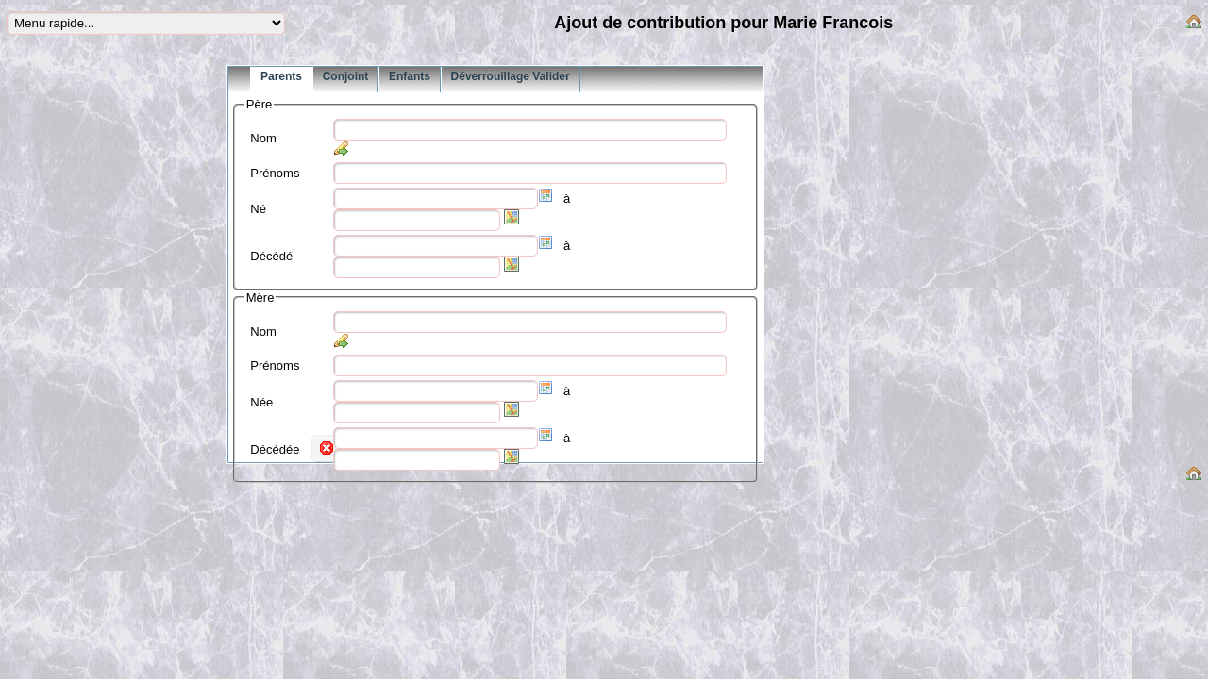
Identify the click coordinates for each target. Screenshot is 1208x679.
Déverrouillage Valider (510, 76)
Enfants (409, 76)
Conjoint (346, 76)
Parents (281, 76)
